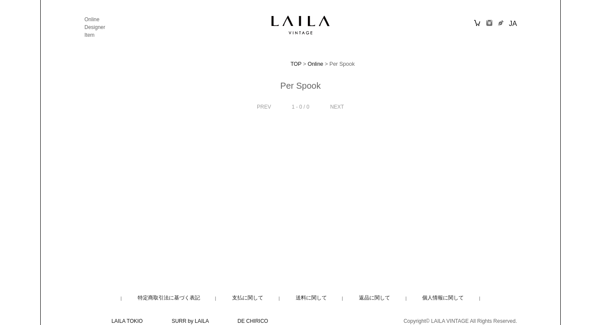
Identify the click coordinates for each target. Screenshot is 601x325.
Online (92, 19)
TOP (296, 64)
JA (513, 23)
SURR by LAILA (189, 321)
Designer (94, 27)
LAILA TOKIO (126, 321)
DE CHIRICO (253, 321)
